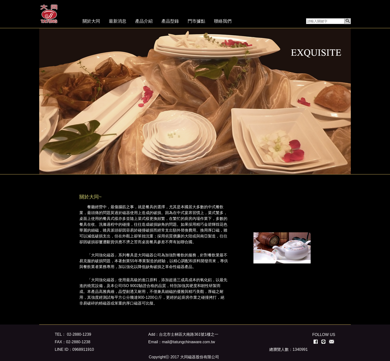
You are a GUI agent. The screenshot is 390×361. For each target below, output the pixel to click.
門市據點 (196, 21)
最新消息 (117, 21)
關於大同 (91, 21)
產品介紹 (144, 21)
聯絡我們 (223, 21)
